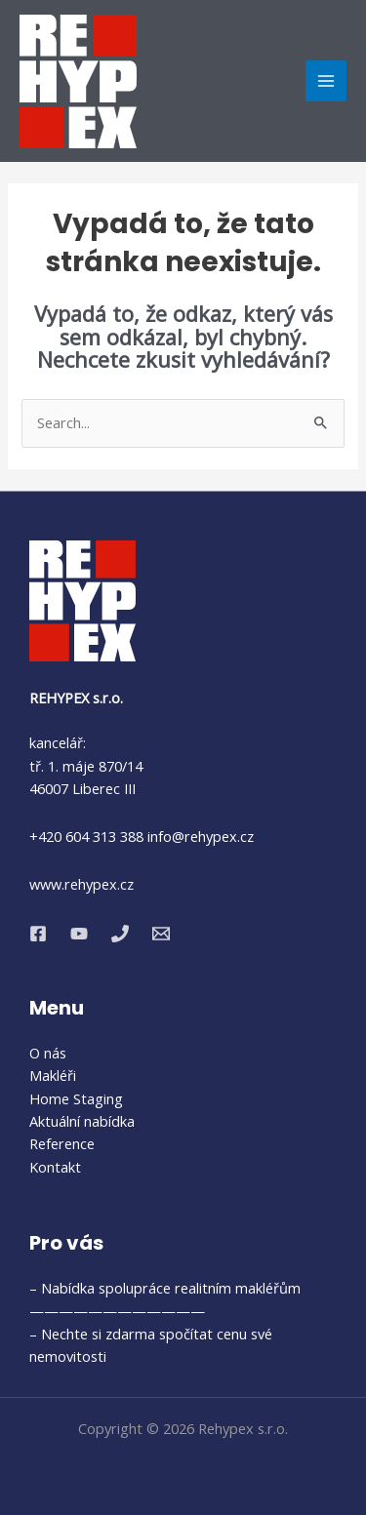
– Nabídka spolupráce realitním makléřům (165, 1287)
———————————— (117, 1310)
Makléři (52, 1075)
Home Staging (76, 1098)
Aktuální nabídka (82, 1121)
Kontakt (55, 1166)
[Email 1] (161, 933)
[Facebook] (38, 933)
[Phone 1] (120, 933)
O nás (47, 1052)
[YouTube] (79, 933)
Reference (62, 1143)
